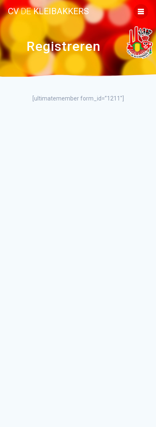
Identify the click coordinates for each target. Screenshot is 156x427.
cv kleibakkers (48, 11)
